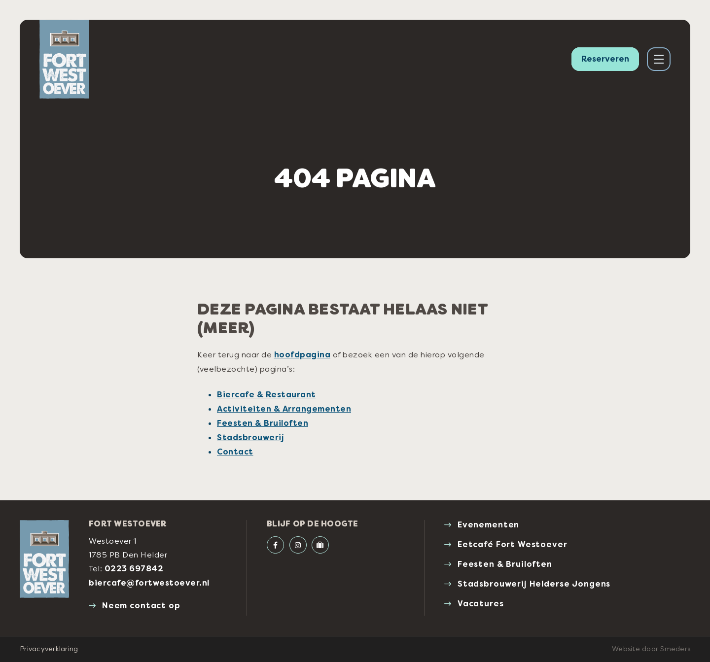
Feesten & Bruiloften (262, 423)
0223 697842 (134, 568)
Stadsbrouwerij (250, 437)
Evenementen (488, 525)
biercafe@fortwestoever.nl (149, 583)
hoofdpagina (302, 354)
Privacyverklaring (49, 648)
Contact (235, 452)
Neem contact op (141, 605)
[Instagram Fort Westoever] (298, 545)
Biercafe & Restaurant (266, 394)
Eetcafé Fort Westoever (513, 544)
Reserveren (605, 59)
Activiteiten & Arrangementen (284, 409)
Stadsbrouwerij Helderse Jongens (534, 584)
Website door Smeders (651, 648)
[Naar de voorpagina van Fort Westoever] (64, 59)
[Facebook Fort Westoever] (275, 545)
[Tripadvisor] (320, 545)
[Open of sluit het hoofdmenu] (659, 59)
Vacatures (481, 603)
